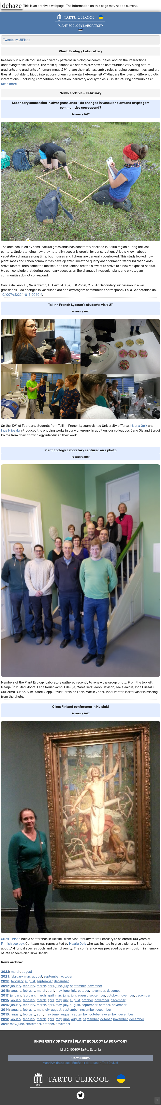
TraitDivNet (110, 1063)
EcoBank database (85, 1063)
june (59, 986)
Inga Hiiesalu (10, 430)
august (27, 972)
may (27, 976)
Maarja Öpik (138, 426)
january (15, 986)
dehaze (12, 5)
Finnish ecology (12, 944)
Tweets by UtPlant (16, 40)
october (67, 976)
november (94, 986)
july (66, 986)
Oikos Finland (11, 939)
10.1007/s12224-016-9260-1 (21, 295)
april (51, 986)
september (52, 976)
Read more (9, 84)
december (61, 981)
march (15, 972)
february (16, 976)
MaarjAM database (56, 1063)
